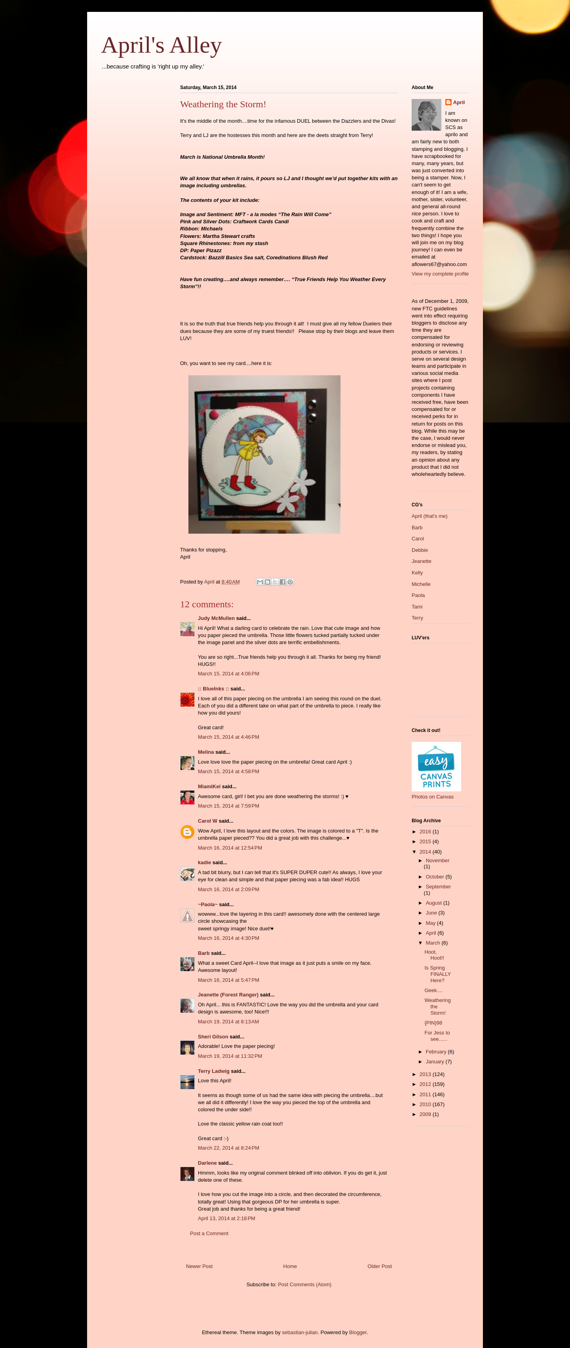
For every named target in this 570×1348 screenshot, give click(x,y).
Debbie (420, 550)
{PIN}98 (433, 1023)
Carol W (207, 821)
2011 (426, 1094)
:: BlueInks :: (213, 689)
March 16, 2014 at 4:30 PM (228, 938)
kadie (204, 862)
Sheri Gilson (213, 1037)
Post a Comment (209, 1233)
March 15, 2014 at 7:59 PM (228, 806)
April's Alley (161, 45)
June (432, 913)
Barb (204, 953)
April (459, 102)
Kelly (417, 573)
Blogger (358, 1332)
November (438, 860)
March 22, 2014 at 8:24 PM (228, 1148)
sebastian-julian (299, 1332)
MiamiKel (209, 786)
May (431, 923)
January (436, 1062)
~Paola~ (208, 904)
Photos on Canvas (433, 797)
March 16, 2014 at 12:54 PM (230, 848)
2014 (426, 852)
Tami (417, 607)
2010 (426, 1104)
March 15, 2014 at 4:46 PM (228, 737)
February (437, 1052)
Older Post (380, 1266)
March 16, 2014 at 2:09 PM (228, 889)
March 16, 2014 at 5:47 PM (228, 980)
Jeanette (421, 561)
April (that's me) (430, 516)
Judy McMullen (216, 618)
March (434, 943)
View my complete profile (440, 274)
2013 (426, 1074)
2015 (426, 841)
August (434, 903)
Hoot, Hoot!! (434, 955)
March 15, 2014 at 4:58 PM (228, 771)
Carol (418, 539)
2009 (426, 1114)
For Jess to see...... (437, 1036)
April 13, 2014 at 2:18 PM (226, 1218)
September (438, 887)
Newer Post (199, 1266)
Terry (417, 618)
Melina (206, 752)
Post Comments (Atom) (304, 1284)
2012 (426, 1084)
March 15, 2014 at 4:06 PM (228, 674)
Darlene (207, 1163)
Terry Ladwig (214, 1071)
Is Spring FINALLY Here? (437, 974)
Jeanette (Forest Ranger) (229, 995)
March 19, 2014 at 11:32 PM (230, 1056)
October (436, 877)
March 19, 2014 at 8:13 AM (228, 1022)
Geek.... (433, 990)
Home (290, 1266)
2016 (426, 832)
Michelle (421, 584)
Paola (418, 595)
